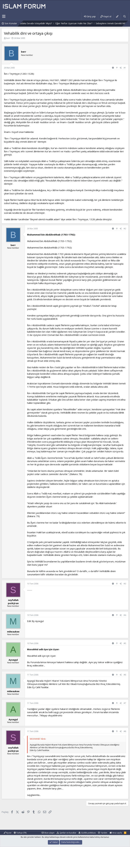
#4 (125, 615)
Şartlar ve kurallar (68, 832)
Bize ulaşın (49, 832)
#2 (125, 228)
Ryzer (8, 832)
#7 (125, 703)
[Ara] (124, 16)
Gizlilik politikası (88, 832)
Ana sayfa (116, 832)
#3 (125, 583)
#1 (125, 67)
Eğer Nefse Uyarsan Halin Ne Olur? (83, 23)
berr (8, 38)
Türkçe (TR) (20, 832)
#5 (125, 643)
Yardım (104, 832)
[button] (4, 16)
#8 (125, 731)
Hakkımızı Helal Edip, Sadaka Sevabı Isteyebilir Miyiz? (34, 23)
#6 (125, 674)
